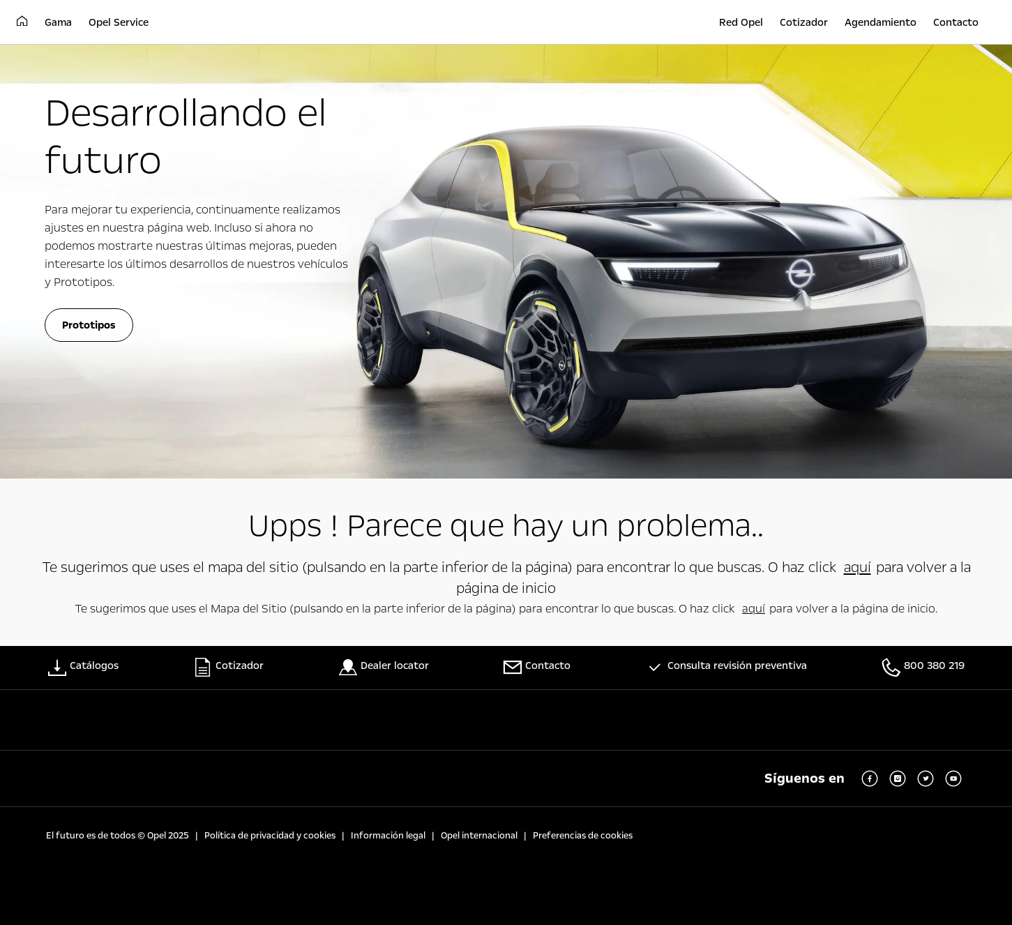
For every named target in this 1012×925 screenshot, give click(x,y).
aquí (857, 567)
